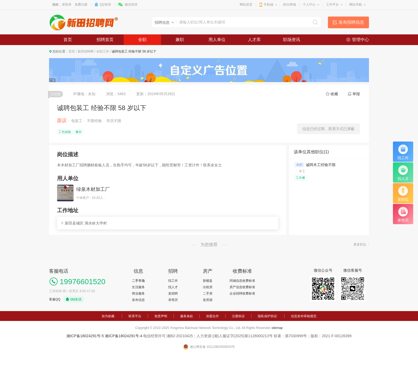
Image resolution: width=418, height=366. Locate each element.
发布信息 (138, 300)
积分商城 (289, 4)
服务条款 (186, 316)
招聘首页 (105, 39)
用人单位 (217, 39)
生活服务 (138, 287)
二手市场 (138, 281)
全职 (142, 39)
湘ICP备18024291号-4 (123, 336)
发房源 (207, 300)
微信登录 (131, 4)
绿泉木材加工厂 (93, 189)
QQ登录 (105, 4)
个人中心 (309, 4)
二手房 (207, 293)
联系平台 (134, 316)
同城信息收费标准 (242, 281)
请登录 (66, 4)
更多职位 (359, 244)
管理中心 (360, 39)
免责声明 (160, 316)
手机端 (268, 4)
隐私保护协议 (267, 316)
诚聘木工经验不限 (321, 165)
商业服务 (138, 293)
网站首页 (246, 4)
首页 (67, 39)
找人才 (173, 287)
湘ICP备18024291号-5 (85, 336)
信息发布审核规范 (303, 316)
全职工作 (102, 51)
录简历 (173, 300)
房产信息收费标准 (242, 287)
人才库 (254, 39)
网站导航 (355, 4)
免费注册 (81, 4)
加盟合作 (212, 316)
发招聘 (173, 293)
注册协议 (238, 316)
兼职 (179, 39)
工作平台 (332, 4)
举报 (356, 94)
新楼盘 (207, 281)
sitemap (277, 328)
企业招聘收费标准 (242, 293)
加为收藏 (108, 316)
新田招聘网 (86, 51)
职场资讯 (291, 39)
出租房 (207, 287)
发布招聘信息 (351, 22)
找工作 (173, 281)
